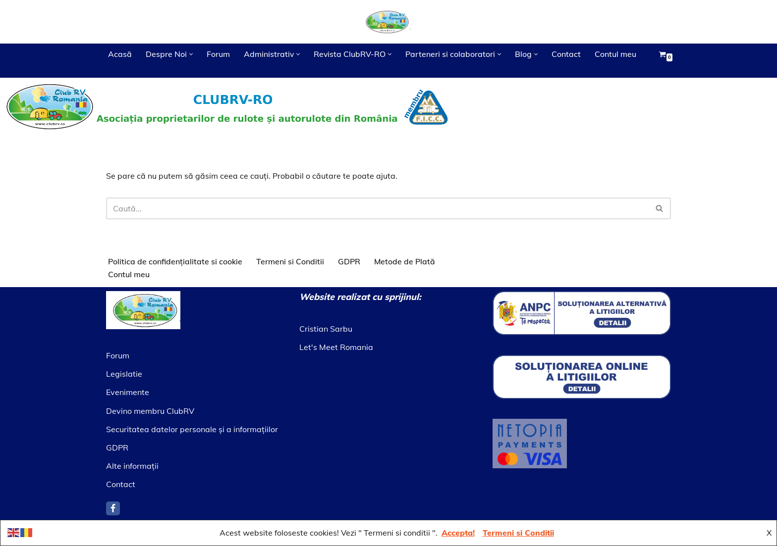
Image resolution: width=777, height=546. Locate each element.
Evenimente (127, 393)
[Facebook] (113, 509)
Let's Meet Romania (336, 347)
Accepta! (458, 533)
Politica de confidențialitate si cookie (175, 261)
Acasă (120, 54)
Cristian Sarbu (325, 329)
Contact (567, 54)
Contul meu (129, 67)
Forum (218, 54)
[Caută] (377, 208)
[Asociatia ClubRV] (388, 22)
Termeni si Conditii (290, 261)
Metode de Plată (405, 261)
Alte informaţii (132, 466)
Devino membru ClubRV (150, 411)
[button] (191, 54)
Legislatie (124, 374)
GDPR (349, 261)
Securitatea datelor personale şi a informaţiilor (192, 430)
